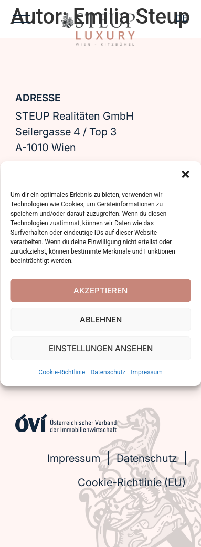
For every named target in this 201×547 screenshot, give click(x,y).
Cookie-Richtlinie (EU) (132, 482)
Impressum (146, 372)
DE (181, 18)
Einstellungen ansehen (101, 348)
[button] (185, 174)
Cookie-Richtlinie (61, 372)
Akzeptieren (100, 291)
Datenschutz (107, 372)
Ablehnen (101, 319)
